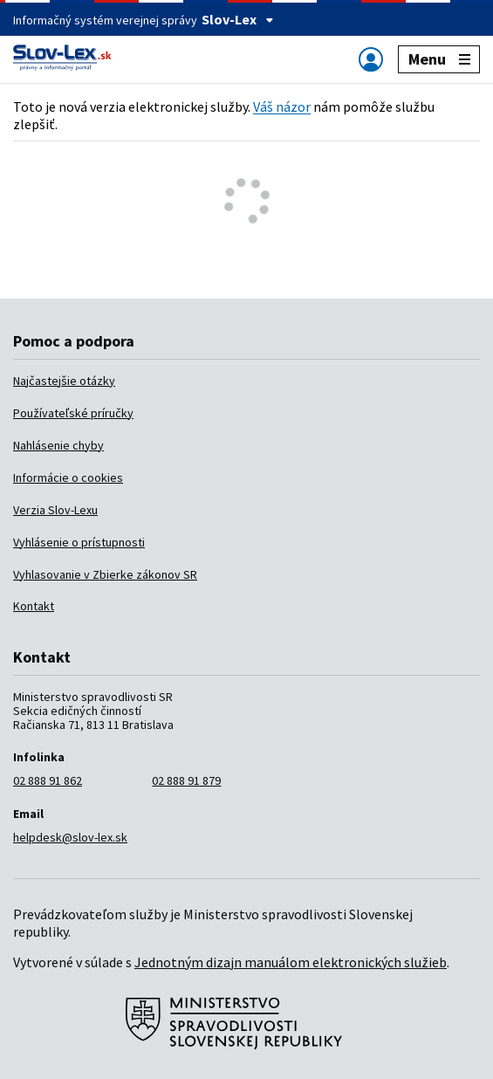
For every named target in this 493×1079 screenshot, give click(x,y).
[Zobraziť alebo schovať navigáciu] (371, 59)
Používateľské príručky (73, 413)
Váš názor (282, 106)
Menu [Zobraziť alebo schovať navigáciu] (439, 59)
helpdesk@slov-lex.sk (70, 837)
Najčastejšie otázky (64, 380)
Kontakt (33, 606)
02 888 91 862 (47, 780)
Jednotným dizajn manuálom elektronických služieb (290, 962)
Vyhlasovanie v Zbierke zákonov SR (105, 574)
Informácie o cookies (68, 477)
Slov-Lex (238, 19)
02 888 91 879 (186, 780)
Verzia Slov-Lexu (55, 510)
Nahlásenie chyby (58, 445)
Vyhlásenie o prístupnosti (79, 542)
